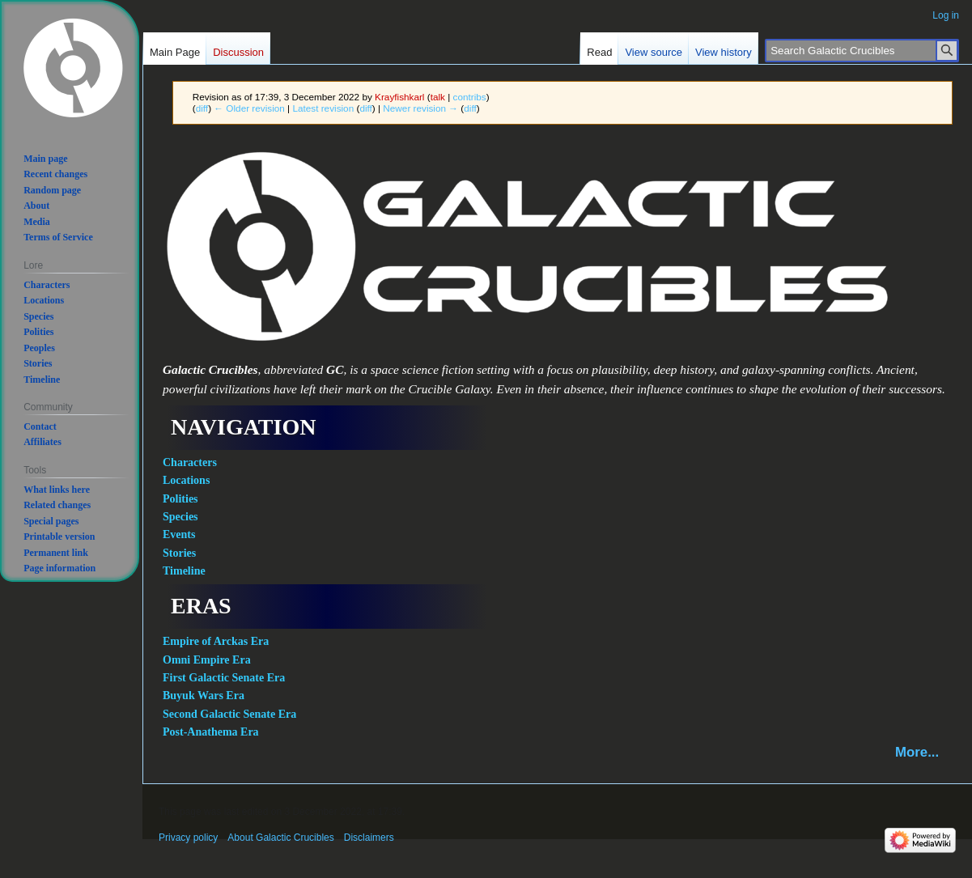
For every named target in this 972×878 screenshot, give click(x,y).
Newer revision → (420, 108)
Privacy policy (188, 837)
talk (438, 96)
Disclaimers (369, 837)
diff (202, 108)
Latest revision (323, 108)
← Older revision (249, 108)
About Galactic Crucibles (280, 837)
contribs (469, 96)
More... (917, 752)
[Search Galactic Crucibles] (862, 50)
